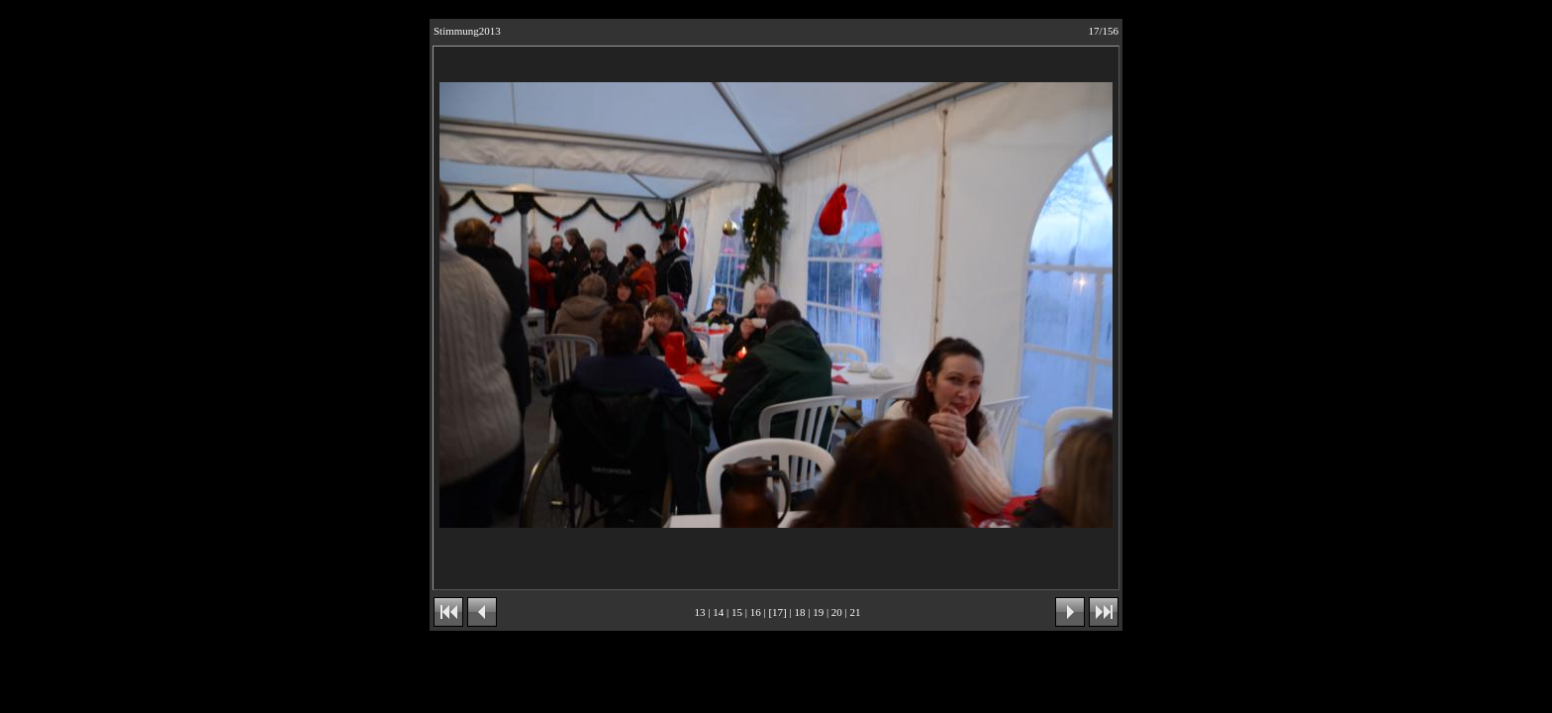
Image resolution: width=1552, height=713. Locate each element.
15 (736, 612)
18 (799, 612)
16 (755, 612)
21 (855, 612)
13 (700, 612)
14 (718, 612)
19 (818, 612)
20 (836, 612)
